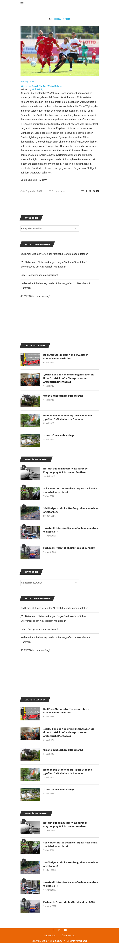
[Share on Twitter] (90, 193)
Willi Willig (37, 92)
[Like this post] (82, 194)
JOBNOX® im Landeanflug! (35, 694)
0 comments (56, 194)
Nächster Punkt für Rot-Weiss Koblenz (42, 88)
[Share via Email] (97, 194)
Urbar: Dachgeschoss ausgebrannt (39, 673)
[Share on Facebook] (86, 194)
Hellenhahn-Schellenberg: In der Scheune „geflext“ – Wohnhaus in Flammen (67, 901)
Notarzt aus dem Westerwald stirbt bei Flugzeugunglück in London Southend (66, 514)
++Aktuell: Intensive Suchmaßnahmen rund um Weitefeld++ (70, 573)
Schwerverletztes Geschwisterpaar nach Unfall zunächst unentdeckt (67, 534)
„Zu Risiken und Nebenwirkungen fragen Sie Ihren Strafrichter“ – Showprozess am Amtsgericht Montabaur (69, 862)
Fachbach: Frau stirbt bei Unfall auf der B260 (69, 591)
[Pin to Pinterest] (94, 194)
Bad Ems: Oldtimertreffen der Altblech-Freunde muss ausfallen (54, 652)
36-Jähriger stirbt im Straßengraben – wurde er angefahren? (69, 554)
